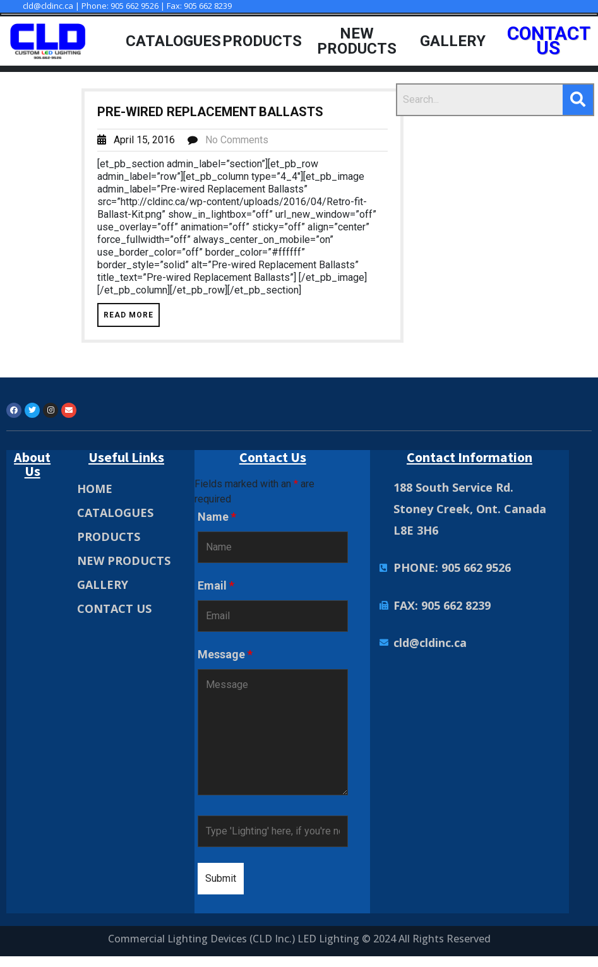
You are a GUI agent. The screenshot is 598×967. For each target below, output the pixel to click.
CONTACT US (114, 609)
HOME (94, 489)
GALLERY (102, 585)
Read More (128, 315)
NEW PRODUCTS (123, 561)
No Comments (236, 140)
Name (217, 517)
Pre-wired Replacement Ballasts (210, 112)
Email (216, 586)
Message (225, 655)
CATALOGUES (115, 513)
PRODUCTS (108, 537)
